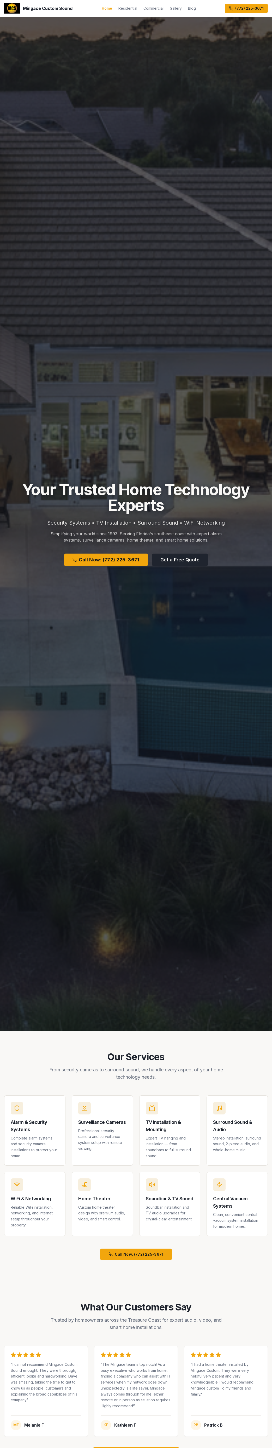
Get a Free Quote (180, 559)
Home (107, 8)
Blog (192, 8)
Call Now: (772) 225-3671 (106, 559)
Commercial (153, 8)
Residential (127, 8)
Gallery (176, 8)
